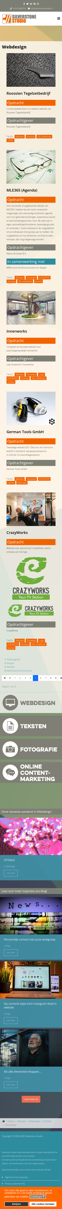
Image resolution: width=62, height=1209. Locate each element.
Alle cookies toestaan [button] (42, 1204)
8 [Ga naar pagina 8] (50, 677)
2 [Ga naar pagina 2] (20, 677)
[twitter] (27, 3)
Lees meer (10, 873)
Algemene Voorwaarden (16, 1177)
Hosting (30, 136)
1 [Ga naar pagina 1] (15, 677)
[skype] (34, 3)
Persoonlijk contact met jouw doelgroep (29, 939)
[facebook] (24, 3)
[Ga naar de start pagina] (5, 678)
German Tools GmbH (25, 431)
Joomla (38, 281)
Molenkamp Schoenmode (19, 670)
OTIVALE (9, 860)
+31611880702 (19, 8)
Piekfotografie (13, 659)
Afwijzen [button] (16, 1204)
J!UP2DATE (44, 277)
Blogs (8, 946)
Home (11, 1121)
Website (20, 136)
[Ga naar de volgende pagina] (55, 678)
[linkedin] (31, 3)
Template (31, 277)
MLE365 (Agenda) (22, 190)
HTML (10, 140)
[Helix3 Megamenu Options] (58, 18)
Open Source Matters (26, 1156)
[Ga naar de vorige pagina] (10, 678)
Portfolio (47, 1121)
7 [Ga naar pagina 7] (45, 677)
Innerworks (17, 331)
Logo (41, 374)
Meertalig (22, 482)
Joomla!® (5, 1156)
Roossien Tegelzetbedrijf (28, 93)
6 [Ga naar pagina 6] (40, 677)
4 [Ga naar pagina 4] (30, 677)
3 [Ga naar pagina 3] (25, 677)
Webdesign (10, 866)
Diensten (21, 1121)
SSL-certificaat (44, 136)
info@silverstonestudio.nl (42, 8)
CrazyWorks (17, 532)
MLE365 (11, 666)
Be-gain (10, 663)
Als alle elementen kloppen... (22, 1071)
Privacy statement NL (14, 1183)
